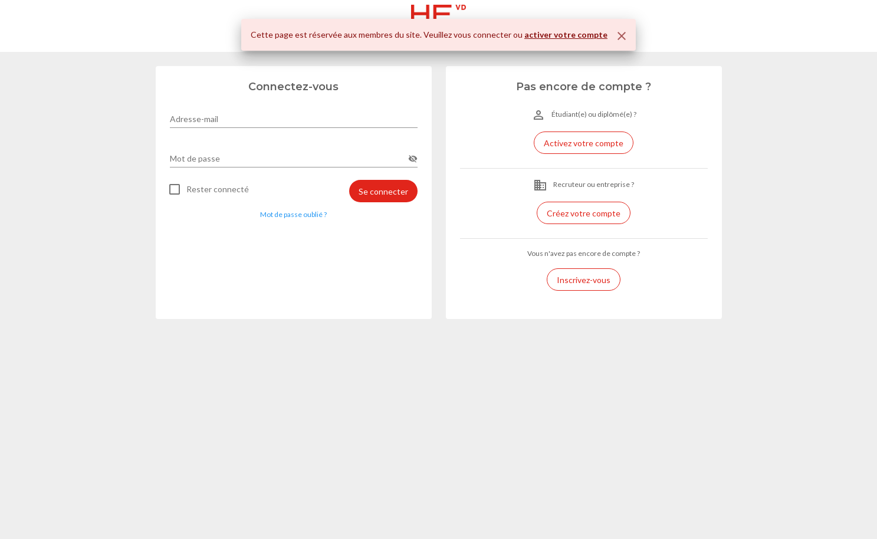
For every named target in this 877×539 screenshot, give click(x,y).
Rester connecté (217, 189)
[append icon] (413, 158)
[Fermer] (621, 36)
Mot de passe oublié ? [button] (293, 214)
